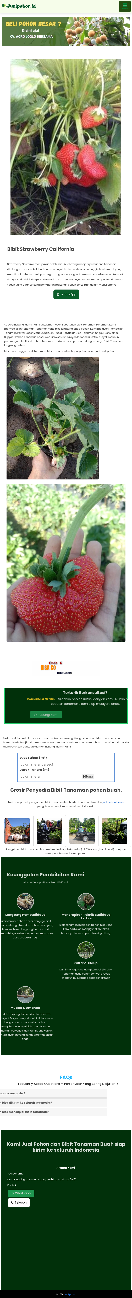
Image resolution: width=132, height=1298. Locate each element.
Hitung (88, 776)
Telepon (19, 1202)
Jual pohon (70, 1294)
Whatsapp (21, 1193)
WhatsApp (66, 284)
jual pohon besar (113, 802)
